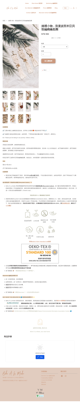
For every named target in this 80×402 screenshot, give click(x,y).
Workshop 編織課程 (51, 3)
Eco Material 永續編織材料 (32, 8)
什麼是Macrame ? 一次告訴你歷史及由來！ (27, 293)
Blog (56, 8)
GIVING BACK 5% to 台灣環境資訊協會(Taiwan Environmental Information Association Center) (42, 312)
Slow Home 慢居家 (37, 3)
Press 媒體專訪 (47, 8)
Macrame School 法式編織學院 (47, 13)
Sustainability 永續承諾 (47, 378)
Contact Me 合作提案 (46, 381)
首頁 (4, 21)
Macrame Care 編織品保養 (48, 376)
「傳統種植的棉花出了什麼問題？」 (24, 271)
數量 (42, 44)
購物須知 (43, 383)
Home (27, 3)
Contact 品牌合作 (31, 13)
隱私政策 (43, 385)
